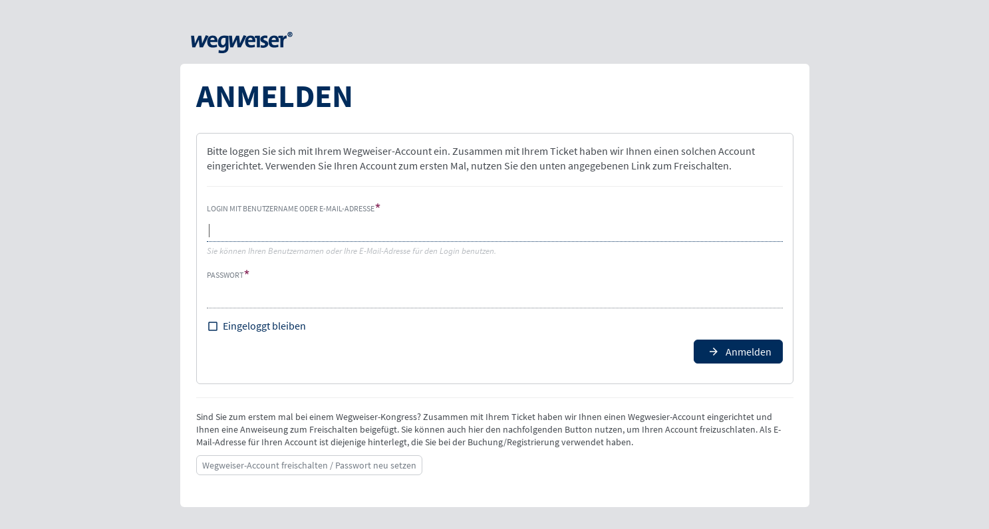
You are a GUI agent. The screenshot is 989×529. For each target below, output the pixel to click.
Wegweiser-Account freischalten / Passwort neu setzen (309, 465)
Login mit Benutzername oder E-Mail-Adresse (290, 208)
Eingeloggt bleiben (264, 325)
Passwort (225, 275)
